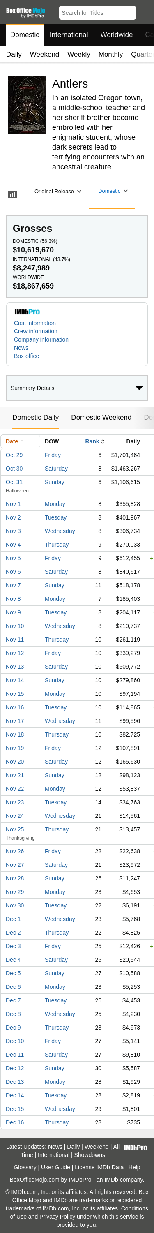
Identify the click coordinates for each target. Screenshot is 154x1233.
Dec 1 (13, 919)
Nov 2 (13, 517)
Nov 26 (15, 851)
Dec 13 (15, 1081)
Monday (55, 504)
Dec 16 (15, 1122)
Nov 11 (15, 639)
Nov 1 (13, 504)
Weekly (78, 54)
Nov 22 (15, 788)
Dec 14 (15, 1095)
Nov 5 (13, 558)
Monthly (111, 54)
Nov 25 (15, 829)
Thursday (57, 544)
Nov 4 (13, 544)
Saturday (56, 468)
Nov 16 (15, 707)
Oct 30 (14, 468)
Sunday (54, 482)
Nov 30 (15, 905)
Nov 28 (15, 878)
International (69, 35)
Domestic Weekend (101, 417)
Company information (41, 339)
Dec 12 (15, 1068)
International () (41, 259)
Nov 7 (13, 585)
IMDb (111, 1179)
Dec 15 (15, 1109)
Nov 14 (15, 680)
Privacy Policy (57, 1216)
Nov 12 (15, 653)
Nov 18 (15, 734)
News (21, 347)
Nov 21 (15, 775)
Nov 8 (13, 599)
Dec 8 (13, 1014)
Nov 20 (15, 761)
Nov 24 (15, 816)
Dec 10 (15, 1041)
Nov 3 (13, 531)
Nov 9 (13, 612)
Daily (14, 54)
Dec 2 (13, 932)
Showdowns (90, 1155)
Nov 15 (15, 693)
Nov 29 (15, 892)
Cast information (35, 323)
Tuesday (56, 517)
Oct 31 (14, 482)
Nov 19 (15, 748)
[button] (144, 11)
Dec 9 (13, 1027)
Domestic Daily (35, 417)
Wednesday (60, 531)
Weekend (45, 54)
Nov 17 (15, 721)
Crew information (35, 331)
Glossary (25, 1167)
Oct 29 (14, 455)
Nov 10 (15, 626)
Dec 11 (15, 1054)
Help (134, 1167)
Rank (92, 441)
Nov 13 (15, 666)
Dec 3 (13, 946)
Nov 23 (15, 802)
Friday (53, 455)
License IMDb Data (99, 1167)
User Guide (55, 1167)
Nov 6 (13, 571)
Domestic (24, 35)
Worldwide (116, 35)
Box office (26, 356)
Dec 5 (13, 973)
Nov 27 (15, 864)
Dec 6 (13, 987)
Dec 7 (13, 1000)
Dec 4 (13, 959)
